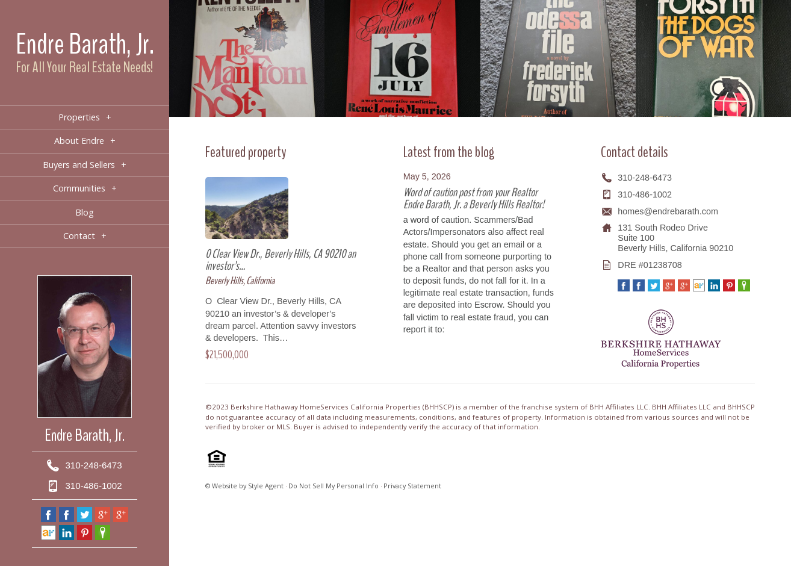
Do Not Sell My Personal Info (333, 485)
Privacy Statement (412, 485)
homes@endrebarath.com (668, 211)
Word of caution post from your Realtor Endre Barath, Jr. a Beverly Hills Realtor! (473, 198)
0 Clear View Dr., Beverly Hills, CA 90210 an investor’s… (280, 260)
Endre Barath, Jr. (85, 44)
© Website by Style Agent (244, 485)
